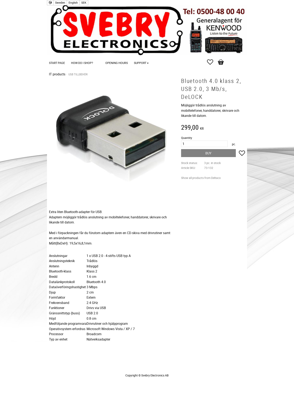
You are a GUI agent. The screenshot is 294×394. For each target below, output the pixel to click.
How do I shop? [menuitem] (82, 63)
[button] (212, 62)
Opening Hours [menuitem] (116, 63)
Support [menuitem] (140, 63)
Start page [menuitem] (57, 63)
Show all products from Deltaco (201, 178)
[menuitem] (100, 57)
